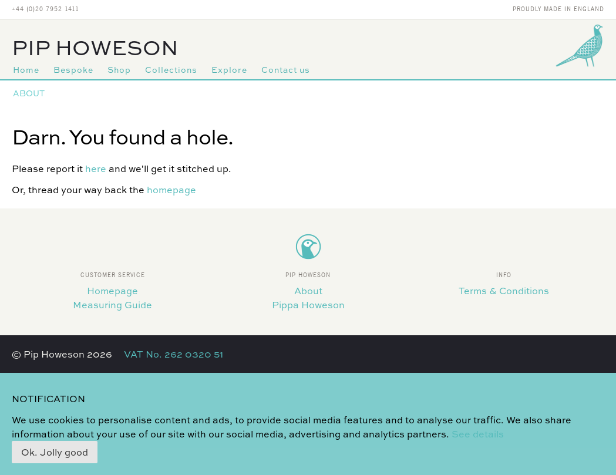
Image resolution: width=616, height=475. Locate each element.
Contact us (285, 69)
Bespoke (73, 69)
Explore (229, 69)
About (29, 93)
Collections (171, 69)
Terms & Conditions (504, 290)
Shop (119, 69)
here (95, 168)
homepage (171, 189)
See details (478, 433)
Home (26, 69)
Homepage (112, 290)
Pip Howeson (95, 47)
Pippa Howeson (308, 304)
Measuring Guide (112, 304)
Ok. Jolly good (54, 452)
